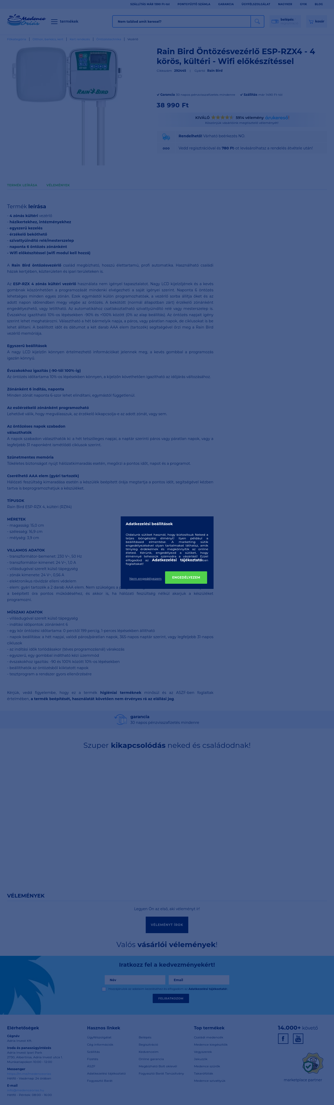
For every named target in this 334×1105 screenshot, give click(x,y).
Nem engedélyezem (145, 578)
